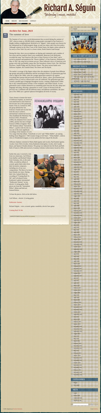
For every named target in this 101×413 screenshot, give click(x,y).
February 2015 (77, 321)
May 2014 (76, 338)
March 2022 (77, 157)
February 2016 (77, 302)
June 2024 (76, 102)
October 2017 (77, 273)
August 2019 (77, 222)
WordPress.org (77, 400)
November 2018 (78, 244)
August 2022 (77, 150)
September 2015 (78, 314)
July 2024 (76, 99)
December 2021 (78, 162)
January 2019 (77, 239)
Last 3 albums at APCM (80, 59)
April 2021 (76, 179)
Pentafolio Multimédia (17, 408)
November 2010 (78, 374)
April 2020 (76, 205)
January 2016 (77, 304)
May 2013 (76, 350)
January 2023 (77, 138)
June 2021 (76, 174)
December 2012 (78, 358)
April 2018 (76, 261)
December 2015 (78, 307)
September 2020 (78, 193)
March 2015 (77, 319)
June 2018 (76, 256)
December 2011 (78, 365)
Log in (75, 393)
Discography (23, 21)
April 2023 (76, 133)
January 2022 (77, 160)
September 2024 (78, 94)
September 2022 (78, 147)
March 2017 (77, 285)
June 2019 (76, 227)
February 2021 (77, 184)
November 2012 (78, 360)
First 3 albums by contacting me (82, 61)
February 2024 (77, 111)
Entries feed (77, 395)
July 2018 (76, 254)
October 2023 (77, 121)
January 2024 (77, 114)
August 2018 (77, 251)
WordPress (96, 408)
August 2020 (77, 196)
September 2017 (78, 275)
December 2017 (78, 268)
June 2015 (76, 316)
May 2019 (76, 230)
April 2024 (76, 106)
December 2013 (78, 345)
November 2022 (78, 143)
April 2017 (76, 283)
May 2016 (76, 295)
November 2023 (78, 118)
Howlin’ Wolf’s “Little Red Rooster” (83, 74)
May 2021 (76, 176)
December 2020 (78, 188)
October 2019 (77, 217)
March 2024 (77, 109)
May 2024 (76, 104)
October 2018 (77, 246)
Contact (33, 21)
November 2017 (78, 271)
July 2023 (76, 128)
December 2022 (78, 140)
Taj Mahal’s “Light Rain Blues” (82, 81)
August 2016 (77, 292)
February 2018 (77, 266)
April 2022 (76, 155)
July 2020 (76, 198)
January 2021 (77, 186)
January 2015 (77, 324)
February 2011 (77, 370)
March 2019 (77, 234)
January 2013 (77, 355)
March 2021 (77, 181)
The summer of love (19, 34)
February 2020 (77, 210)
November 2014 (78, 329)
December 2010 (78, 372)
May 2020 (76, 203)
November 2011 (78, 367)
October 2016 (77, 290)
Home (7, 21)
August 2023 (77, 126)
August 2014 (77, 333)
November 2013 (78, 348)
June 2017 (76, 280)
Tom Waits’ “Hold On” (80, 69)
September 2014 (78, 331)
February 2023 (77, 135)
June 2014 (76, 336)
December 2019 (78, 213)
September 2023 (78, 123)
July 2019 (76, 225)
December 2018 (78, 242)
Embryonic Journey (15, 202)
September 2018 (78, 249)
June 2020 (76, 201)
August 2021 (77, 169)
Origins (14, 21)
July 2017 (76, 278)
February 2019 (77, 237)
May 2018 (76, 259)
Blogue (75, 382)
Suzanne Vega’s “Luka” (80, 72)
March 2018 (77, 263)
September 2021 (78, 167)
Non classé (23, 216)
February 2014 (77, 343)
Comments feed (78, 398)
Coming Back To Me (16, 210)
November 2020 (78, 191)
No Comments (32, 216)
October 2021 (77, 164)
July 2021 (76, 172)
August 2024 (77, 97)
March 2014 (77, 341)
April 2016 (76, 297)
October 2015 (77, 312)
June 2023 (76, 131)
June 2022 (76, 152)
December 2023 (78, 116)
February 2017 (77, 288)
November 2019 (78, 215)
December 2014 (78, 326)
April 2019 (76, 232)
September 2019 (78, 220)
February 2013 (77, 353)
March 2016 (77, 300)
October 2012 (77, 362)
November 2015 (78, 309)
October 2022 (77, 145)
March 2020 (77, 208)
